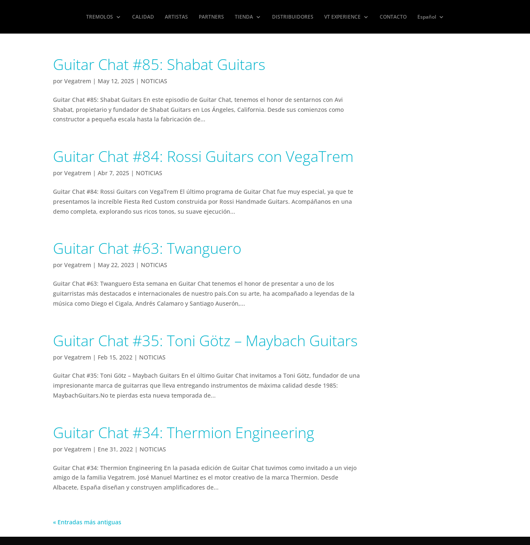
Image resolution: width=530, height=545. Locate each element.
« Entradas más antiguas (87, 522)
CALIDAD (143, 17)
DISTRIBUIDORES (292, 17)
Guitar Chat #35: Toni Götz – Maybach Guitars (205, 340)
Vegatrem (77, 81)
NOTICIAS (154, 81)
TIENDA (244, 17)
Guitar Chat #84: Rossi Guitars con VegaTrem (203, 156)
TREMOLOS (99, 17)
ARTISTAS (176, 17)
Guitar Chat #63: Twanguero (147, 248)
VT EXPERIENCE (342, 17)
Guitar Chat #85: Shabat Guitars (159, 64)
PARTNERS (211, 17)
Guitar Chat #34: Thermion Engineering (183, 432)
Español (426, 17)
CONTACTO (393, 17)
